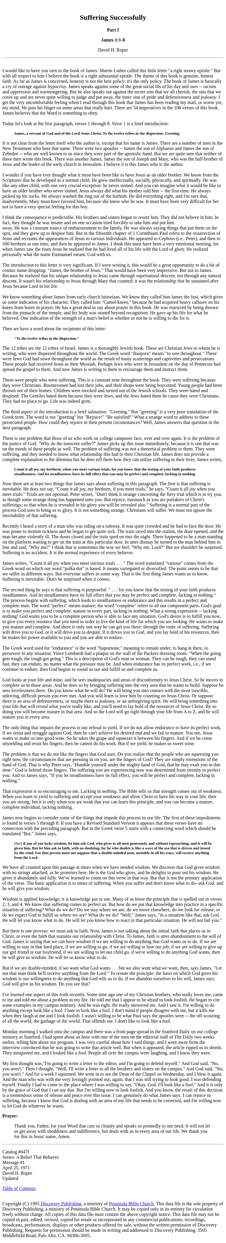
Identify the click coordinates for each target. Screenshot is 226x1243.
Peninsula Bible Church (131, 1203)
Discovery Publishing (61, 1203)
